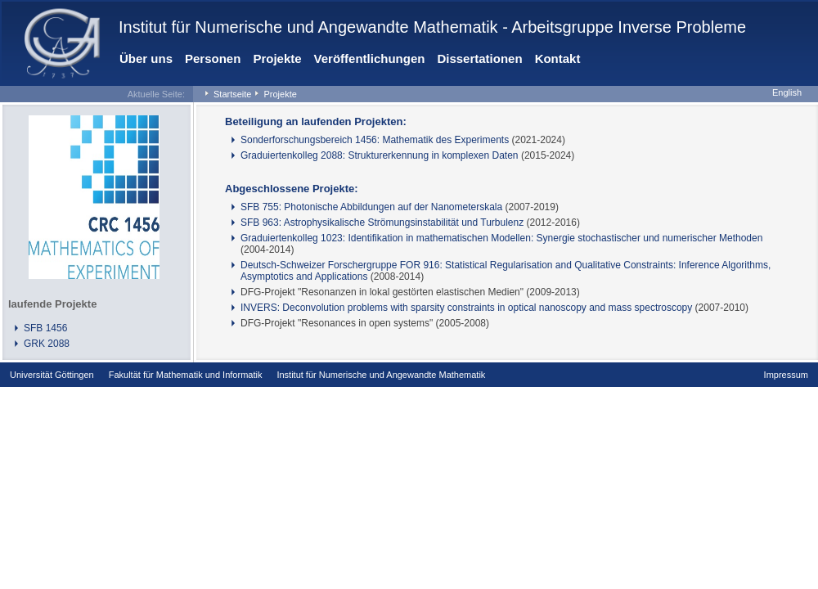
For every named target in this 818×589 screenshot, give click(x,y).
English (787, 92)
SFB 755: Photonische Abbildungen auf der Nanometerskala (371, 207)
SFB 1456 (45, 328)
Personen (212, 58)
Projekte (277, 58)
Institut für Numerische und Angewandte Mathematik (380, 375)
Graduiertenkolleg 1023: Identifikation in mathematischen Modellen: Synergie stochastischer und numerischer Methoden (501, 238)
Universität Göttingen (52, 375)
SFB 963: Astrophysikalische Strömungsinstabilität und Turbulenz (382, 222)
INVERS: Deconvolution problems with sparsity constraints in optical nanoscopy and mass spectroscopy (466, 307)
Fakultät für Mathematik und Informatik (186, 375)
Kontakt (558, 58)
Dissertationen (479, 58)
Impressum (786, 375)
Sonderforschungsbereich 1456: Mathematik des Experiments (374, 140)
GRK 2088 (47, 343)
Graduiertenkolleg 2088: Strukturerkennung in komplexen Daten (379, 155)
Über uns (146, 58)
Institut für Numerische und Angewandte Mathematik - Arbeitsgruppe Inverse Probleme (432, 27)
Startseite (232, 94)
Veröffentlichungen (369, 58)
